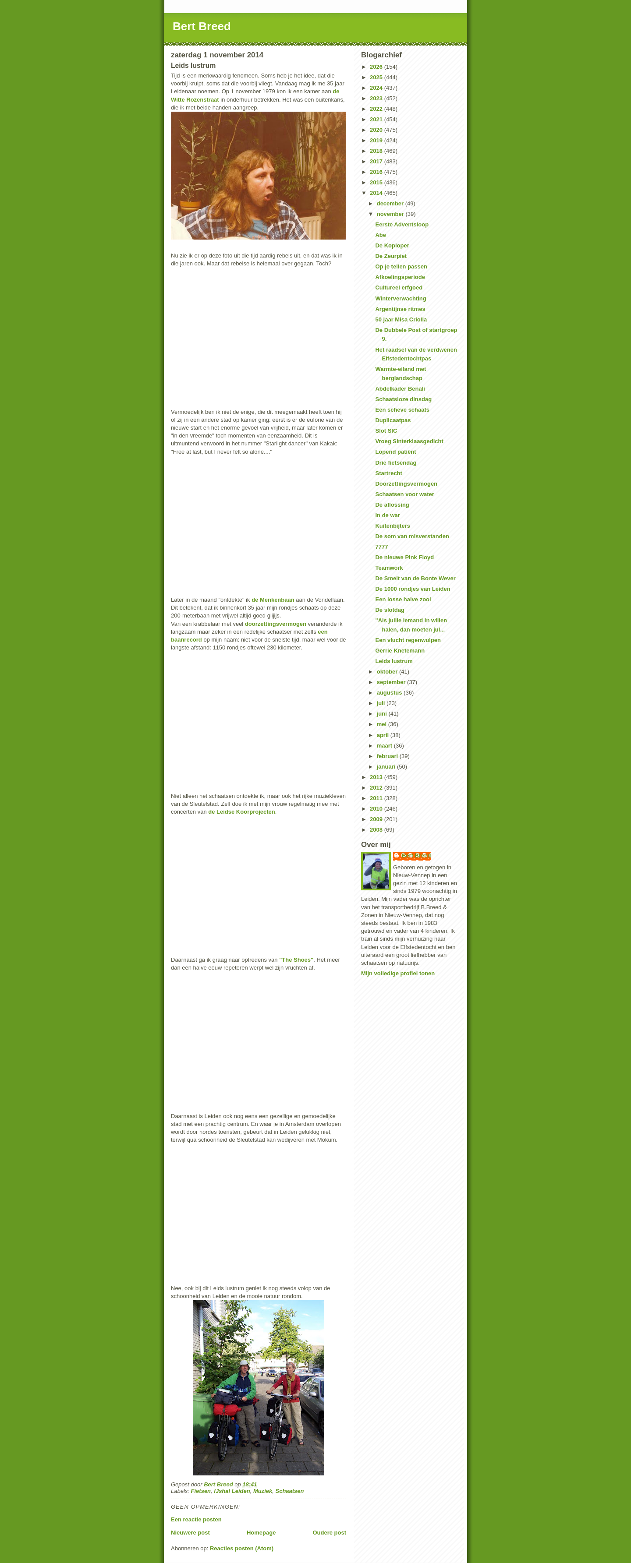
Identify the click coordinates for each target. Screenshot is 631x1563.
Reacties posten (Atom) (241, 1548)
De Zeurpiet (391, 256)
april (383, 735)
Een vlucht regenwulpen (408, 640)
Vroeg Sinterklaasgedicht (409, 441)
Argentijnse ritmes (400, 309)
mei (382, 724)
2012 (377, 787)
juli (381, 703)
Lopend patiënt (395, 451)
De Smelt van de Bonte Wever (415, 578)
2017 (377, 161)
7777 (381, 546)
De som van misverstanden (412, 536)
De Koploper (392, 245)
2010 (377, 808)
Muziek (262, 1491)
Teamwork (389, 568)
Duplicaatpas (393, 420)
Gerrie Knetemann (400, 650)
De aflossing (392, 504)
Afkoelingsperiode (400, 277)
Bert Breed (202, 26)
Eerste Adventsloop (402, 224)
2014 (377, 193)
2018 (377, 151)
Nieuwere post (190, 1532)
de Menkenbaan (273, 599)
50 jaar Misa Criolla (401, 319)
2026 (377, 67)
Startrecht (388, 473)
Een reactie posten (196, 1519)
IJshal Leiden (232, 1491)
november (391, 214)
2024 (377, 88)
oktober (388, 671)
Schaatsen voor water (404, 494)
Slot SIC (386, 430)
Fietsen (201, 1491)
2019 (377, 140)
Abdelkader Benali (400, 388)
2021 (377, 119)
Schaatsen (289, 1491)
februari (388, 756)
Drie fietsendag (395, 462)
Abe (380, 235)
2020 (377, 130)
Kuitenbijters (392, 525)
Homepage (261, 1532)
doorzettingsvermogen (275, 624)
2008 (377, 829)
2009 (377, 819)
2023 (377, 98)
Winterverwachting (400, 298)
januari (387, 766)
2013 (377, 777)
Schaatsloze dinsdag (403, 399)
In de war (387, 515)
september (392, 682)
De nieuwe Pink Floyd (404, 557)
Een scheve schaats (402, 409)
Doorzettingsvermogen (406, 483)
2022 (377, 109)
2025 (377, 77)
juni (383, 713)
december (391, 203)
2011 (377, 798)
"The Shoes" (296, 959)
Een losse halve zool (403, 599)
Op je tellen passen (401, 266)
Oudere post (329, 1532)
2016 (377, 172)
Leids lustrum (393, 661)
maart (385, 745)
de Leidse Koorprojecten (241, 811)
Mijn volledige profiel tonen (398, 973)
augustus (390, 692)
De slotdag (389, 610)
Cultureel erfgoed (398, 287)
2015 (377, 182)
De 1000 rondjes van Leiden (412, 589)
